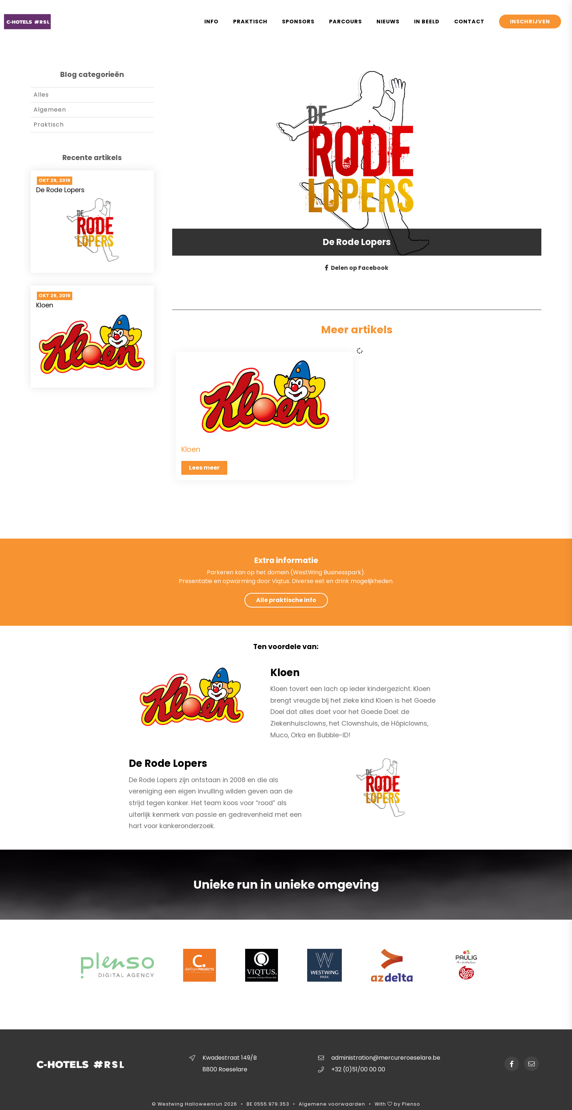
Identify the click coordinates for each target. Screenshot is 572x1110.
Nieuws (387, 21)
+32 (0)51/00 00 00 (358, 1069)
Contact (469, 21)
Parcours (345, 21)
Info (211, 21)
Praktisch (250, 21)
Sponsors (298, 21)
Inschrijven (530, 21)
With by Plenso (397, 1104)
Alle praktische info (286, 600)
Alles (41, 94)
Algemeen (50, 109)
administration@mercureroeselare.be (385, 1057)
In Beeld (427, 21)
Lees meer (204, 467)
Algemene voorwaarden (332, 1104)
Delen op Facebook (357, 268)
